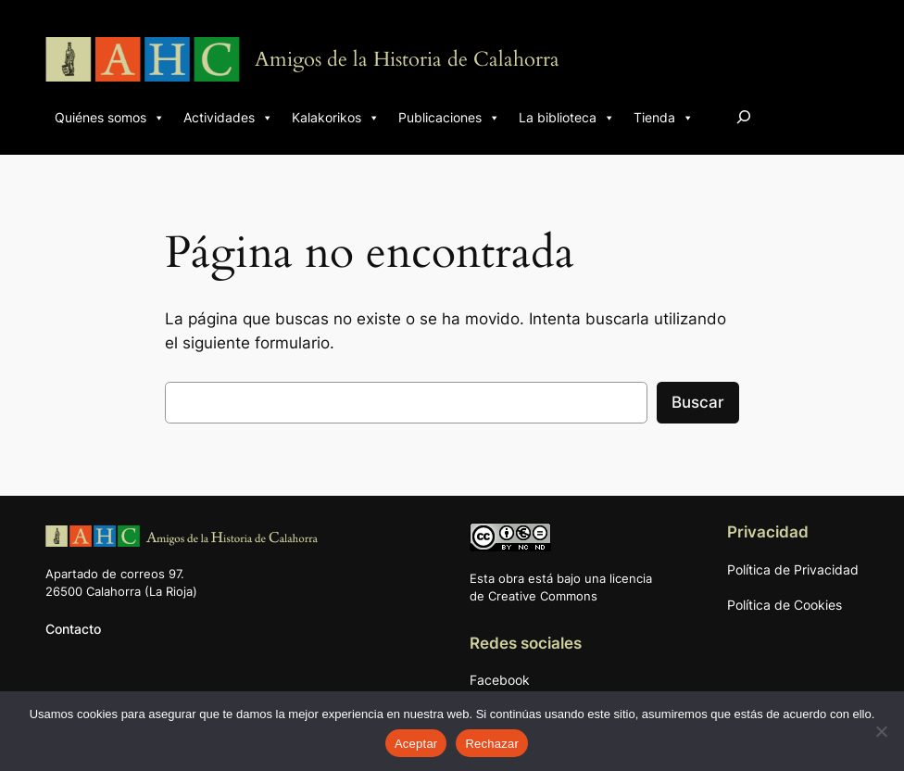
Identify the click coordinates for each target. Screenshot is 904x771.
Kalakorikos (336, 117)
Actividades (228, 117)
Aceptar (416, 744)
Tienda (664, 117)
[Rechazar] (881, 731)
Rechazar (492, 744)
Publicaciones (449, 117)
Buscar (698, 402)
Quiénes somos (110, 117)
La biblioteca (567, 117)
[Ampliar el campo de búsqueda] (744, 116)
